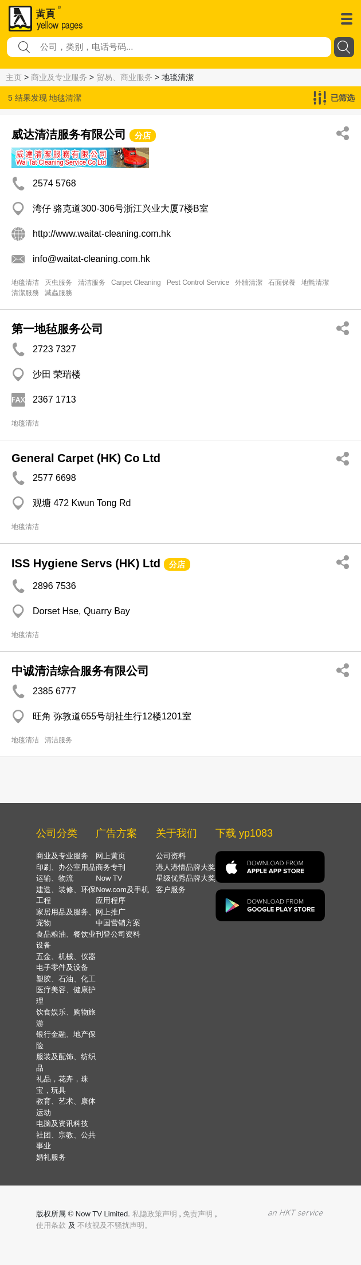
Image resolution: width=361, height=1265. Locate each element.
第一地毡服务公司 (57, 329)
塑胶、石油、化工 (66, 978)
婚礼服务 (51, 1157)
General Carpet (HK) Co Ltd (85, 458)
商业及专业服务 (59, 77)
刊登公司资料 (118, 934)
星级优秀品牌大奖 (185, 878)
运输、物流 (54, 878)
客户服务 (171, 889)
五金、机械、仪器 (66, 956)
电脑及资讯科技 (62, 1123)
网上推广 (110, 912)
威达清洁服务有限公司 (68, 134)
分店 (143, 135)
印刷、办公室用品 (66, 867)
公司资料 (171, 856)
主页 (14, 77)
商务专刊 (110, 867)
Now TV (109, 878)
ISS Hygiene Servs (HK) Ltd (85, 563)
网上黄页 (110, 856)
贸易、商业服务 (124, 77)
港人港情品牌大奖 (185, 867)
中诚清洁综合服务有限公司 (80, 671)
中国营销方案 (118, 922)
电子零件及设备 (62, 967)
